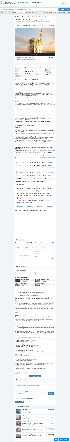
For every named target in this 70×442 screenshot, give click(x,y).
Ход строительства (26, 25)
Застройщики (35, 2)
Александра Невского (36, 411)
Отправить (51, 393)
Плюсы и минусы (51, 25)
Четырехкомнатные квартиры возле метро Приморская (47, 167)
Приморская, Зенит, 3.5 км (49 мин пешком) (26, 59)
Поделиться (31, 398)
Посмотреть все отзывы (35, 376)
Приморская (36, 423)
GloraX (46, 67)
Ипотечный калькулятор (34, 6)
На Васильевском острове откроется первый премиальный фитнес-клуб (31, 292)
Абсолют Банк (47, 69)
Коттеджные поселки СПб (65, 1)
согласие (26, 391)
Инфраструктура (36, 25)
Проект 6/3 (24, 428)
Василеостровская (37, 417)
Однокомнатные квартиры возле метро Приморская (47, 150)
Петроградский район (27, 429)
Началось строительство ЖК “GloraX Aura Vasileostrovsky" (29, 295)
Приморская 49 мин (20, 239)
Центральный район (26, 411)
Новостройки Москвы (64, 3)
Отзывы (43, 25)
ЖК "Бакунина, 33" (27, 409)
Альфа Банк (47, 71)
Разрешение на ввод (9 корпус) (42, 274)
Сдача (30, 12)
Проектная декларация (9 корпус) (23, 274)
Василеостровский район (27, 417)
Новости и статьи (4, 6)
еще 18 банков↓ (48, 72)
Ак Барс (46, 70)
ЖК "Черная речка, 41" (28, 434)
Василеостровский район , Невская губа (25, 57)
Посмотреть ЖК (64, 9)
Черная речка (34, 435)
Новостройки (22, 2)
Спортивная (35, 429)
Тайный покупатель (25, 6)
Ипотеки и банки (11, 6)
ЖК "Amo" (24, 415)
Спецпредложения (44, 6)
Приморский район (26, 435)
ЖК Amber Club (26, 421)
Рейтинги (18, 6)
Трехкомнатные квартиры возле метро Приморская (47, 157)
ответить (16, 312)
